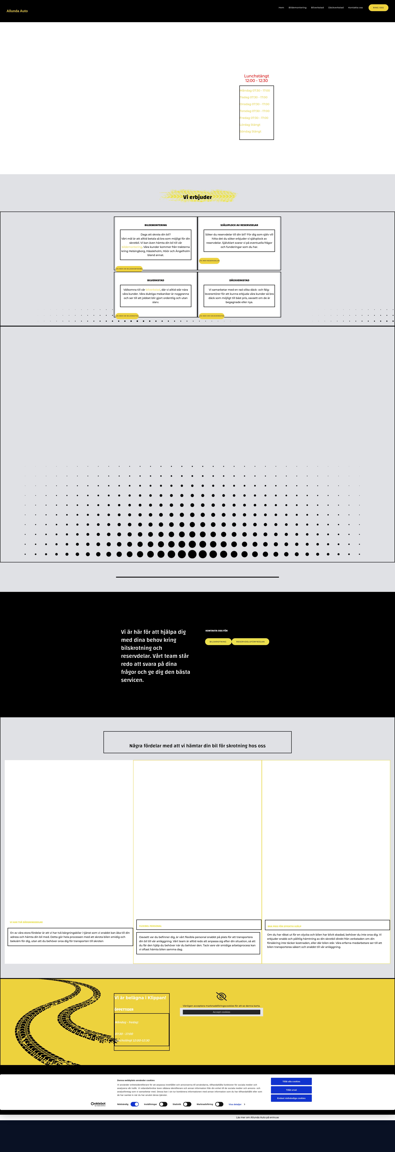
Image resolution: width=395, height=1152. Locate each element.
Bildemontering (299, 7)
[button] (378, 7)
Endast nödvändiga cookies (291, 1140)
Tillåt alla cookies (291, 1123)
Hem (283, 7)
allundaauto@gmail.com (215, 1091)
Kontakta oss (356, 7)
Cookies (162, 1101)
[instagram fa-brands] (208, 1101)
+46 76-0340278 (211, 1086)
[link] (221, 996)
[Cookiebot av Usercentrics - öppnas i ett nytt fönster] (98, 1146)
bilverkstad (153, 289)
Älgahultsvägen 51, (253, 1086)
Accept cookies (221, 1012)
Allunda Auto (17, 11)
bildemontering (132, 247)
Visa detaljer (235, 1146)
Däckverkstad (337, 7)
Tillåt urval (291, 1132)
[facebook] (207, 1098)
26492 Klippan (250, 1092)
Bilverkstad (319, 7)
